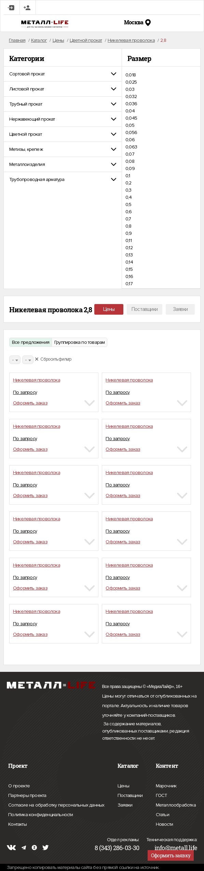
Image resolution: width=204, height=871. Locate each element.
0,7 (128, 219)
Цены (109, 309)
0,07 (129, 154)
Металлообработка (176, 804)
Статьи (162, 814)
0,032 (131, 96)
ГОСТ (161, 794)
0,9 (128, 233)
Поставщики (145, 309)
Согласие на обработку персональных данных (56, 805)
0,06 (130, 140)
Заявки (180, 309)
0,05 (129, 125)
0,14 (129, 262)
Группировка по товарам (79, 342)
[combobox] (15, 359)
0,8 (128, 226)
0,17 (129, 284)
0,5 (128, 204)
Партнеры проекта (27, 795)
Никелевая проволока (36, 380)
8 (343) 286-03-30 (117, 848)
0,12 (129, 248)
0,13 (129, 255)
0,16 (129, 276)
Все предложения (30, 342)
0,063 (131, 147)
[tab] (63, 73)
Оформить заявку (170, 855)
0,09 (130, 168)
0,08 (129, 161)
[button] (63, 73)
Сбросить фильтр (53, 359)
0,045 (131, 118)
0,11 (128, 240)
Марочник (166, 785)
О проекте (19, 786)
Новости (164, 823)
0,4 (128, 197)
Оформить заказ (30, 403)
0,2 (128, 183)
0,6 (128, 212)
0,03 (129, 89)
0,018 (130, 75)
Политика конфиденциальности (40, 815)
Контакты (17, 823)
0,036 (131, 104)
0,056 (131, 132)
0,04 (130, 111)
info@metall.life (175, 848)
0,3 (128, 190)
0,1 (127, 176)
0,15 (129, 269)
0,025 (131, 82)
